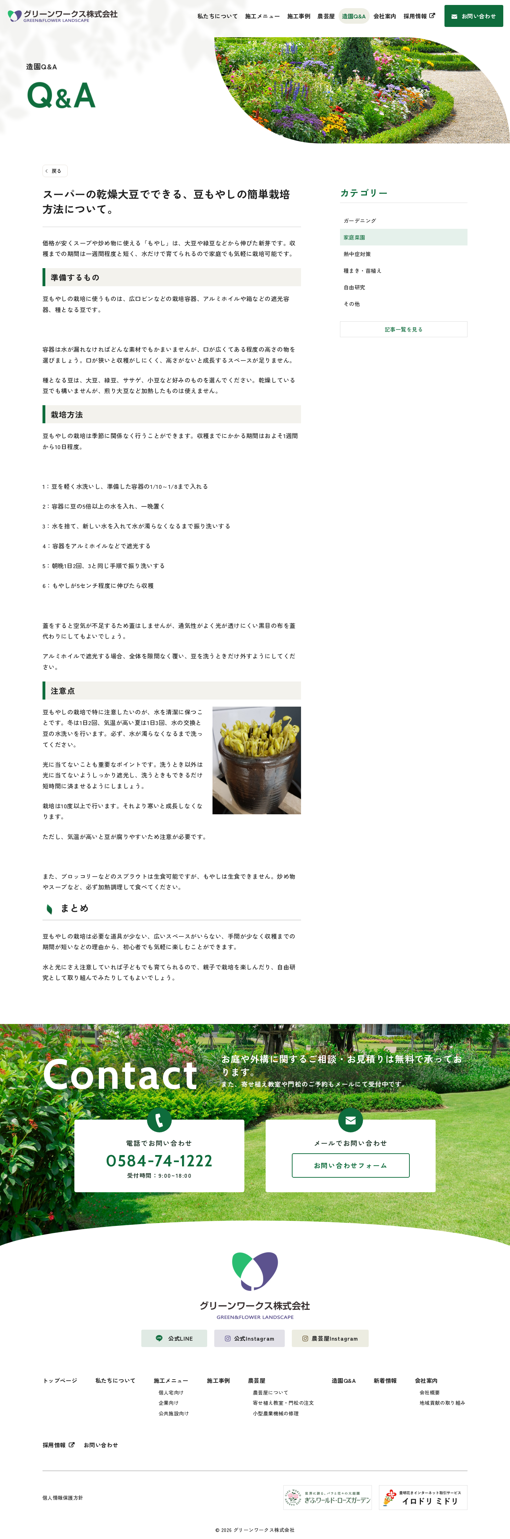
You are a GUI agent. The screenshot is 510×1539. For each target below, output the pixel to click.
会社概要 (430, 1392)
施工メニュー (262, 16)
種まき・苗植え (363, 270)
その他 (352, 303)
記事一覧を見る (404, 329)
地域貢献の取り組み (443, 1402)
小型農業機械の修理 (276, 1413)
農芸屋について (271, 1392)
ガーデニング (360, 220)
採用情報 (415, 16)
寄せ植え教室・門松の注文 (283, 1402)
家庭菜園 (355, 237)
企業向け (169, 1402)
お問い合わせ (479, 16)
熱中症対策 (357, 254)
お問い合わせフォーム (351, 1165)
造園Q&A (354, 16)
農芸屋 (326, 16)
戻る (57, 170)
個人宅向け (171, 1392)
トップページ (60, 1380)
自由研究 (355, 287)
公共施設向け (174, 1413)
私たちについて (217, 16)
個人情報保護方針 (62, 1497)
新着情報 (385, 1380)
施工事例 (299, 16)
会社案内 (385, 16)
